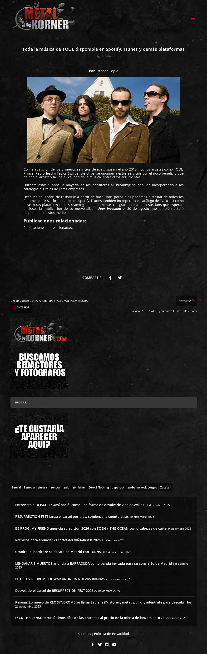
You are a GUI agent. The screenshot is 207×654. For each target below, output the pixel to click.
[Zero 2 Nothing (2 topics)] (98, 486)
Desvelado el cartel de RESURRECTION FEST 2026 (54, 590)
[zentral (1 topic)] (55, 486)
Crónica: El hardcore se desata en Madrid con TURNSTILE (61, 551)
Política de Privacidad (111, 633)
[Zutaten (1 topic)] (165, 486)
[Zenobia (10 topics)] (29, 486)
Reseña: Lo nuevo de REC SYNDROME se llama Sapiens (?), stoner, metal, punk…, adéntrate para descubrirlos (103, 601)
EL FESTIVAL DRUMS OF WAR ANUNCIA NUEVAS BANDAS (60, 578)
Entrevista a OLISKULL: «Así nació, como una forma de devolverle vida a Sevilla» (79, 504)
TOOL (178, 168)
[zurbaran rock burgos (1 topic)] (142, 486)
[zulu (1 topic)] (66, 486)
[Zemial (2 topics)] (16, 486)
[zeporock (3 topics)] (118, 486)
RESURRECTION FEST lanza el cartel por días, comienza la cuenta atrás (72, 515)
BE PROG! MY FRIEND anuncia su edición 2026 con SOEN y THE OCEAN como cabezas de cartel (91, 527)
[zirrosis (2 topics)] (43, 486)
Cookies (84, 633)
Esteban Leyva (107, 70)
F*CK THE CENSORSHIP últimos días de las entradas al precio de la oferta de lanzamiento (87, 617)
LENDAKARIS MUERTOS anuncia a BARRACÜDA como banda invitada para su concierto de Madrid (93, 562)
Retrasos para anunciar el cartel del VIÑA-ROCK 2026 (58, 539)
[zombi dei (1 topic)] (79, 486)
